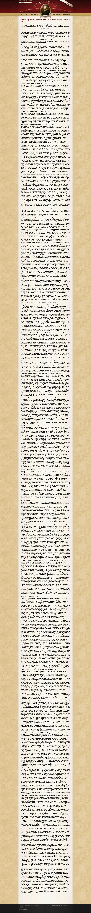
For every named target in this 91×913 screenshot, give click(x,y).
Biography (25, 15)
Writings (34, 15)
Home (20, 0)
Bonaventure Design (26, 909)
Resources (57, 15)
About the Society (25, 0)
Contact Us (30, 0)
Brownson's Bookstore (60, 905)
